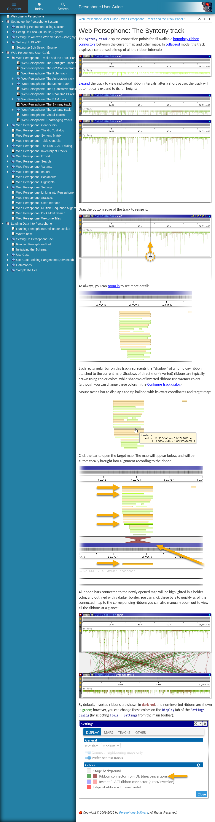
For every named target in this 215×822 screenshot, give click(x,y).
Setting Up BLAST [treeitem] (26, 42)
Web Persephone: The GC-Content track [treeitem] (46, 68)
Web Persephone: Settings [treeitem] (31, 187)
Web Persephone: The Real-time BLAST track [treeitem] (49, 94)
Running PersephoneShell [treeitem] (31, 244)
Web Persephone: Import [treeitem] (30, 171)
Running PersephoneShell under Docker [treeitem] (40, 228)
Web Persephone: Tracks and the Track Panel (152, 19)
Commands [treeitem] (21, 265)
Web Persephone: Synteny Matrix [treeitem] (36, 135)
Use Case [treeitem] (20, 254)
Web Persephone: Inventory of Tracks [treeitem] (39, 151)
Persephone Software (133, 812)
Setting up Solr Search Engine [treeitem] (34, 47)
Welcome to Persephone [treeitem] (24, 16)
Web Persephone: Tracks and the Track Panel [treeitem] (44, 57)
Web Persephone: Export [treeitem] (30, 156)
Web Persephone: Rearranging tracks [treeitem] (44, 120)
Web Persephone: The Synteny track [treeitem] (43, 104)
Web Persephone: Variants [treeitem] (31, 166)
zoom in (114, 286)
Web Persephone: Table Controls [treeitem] (36, 140)
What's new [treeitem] (21, 234)
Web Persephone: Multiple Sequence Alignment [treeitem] (45, 208)
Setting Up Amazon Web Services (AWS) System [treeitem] (46, 37)
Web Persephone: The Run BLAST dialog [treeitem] (41, 145)
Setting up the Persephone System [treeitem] (31, 21)
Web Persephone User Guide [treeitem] (28, 52)
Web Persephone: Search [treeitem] (31, 161)
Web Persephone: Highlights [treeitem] (32, 182)
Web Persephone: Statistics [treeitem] (32, 197)
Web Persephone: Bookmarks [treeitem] (33, 177)
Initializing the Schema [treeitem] (28, 249)
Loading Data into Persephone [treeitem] (28, 223)
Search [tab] (63, 7)
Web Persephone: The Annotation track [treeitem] (45, 78)
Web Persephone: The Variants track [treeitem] (43, 109)
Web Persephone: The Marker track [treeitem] (42, 83)
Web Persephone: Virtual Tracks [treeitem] (40, 114)
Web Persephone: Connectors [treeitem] (34, 125)
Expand (84, 83)
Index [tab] (39, 7)
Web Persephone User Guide (98, 19)
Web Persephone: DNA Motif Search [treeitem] (38, 213)
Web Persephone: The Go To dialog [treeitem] (37, 130)
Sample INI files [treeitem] (24, 270)
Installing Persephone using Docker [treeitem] (37, 26)
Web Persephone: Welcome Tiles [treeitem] (36, 218)
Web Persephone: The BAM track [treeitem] (41, 99)
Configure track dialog (164, 384)
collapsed (173, 44)
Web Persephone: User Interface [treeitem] (35, 202)
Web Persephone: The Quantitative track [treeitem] (46, 89)
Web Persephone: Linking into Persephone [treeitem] (42, 192)
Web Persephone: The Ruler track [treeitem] (41, 73)
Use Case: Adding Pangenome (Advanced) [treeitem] (42, 259)
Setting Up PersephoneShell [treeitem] (32, 239)
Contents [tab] (14, 7)
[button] (199, 19)
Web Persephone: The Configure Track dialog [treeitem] (49, 63)
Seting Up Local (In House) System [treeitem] (37, 32)
